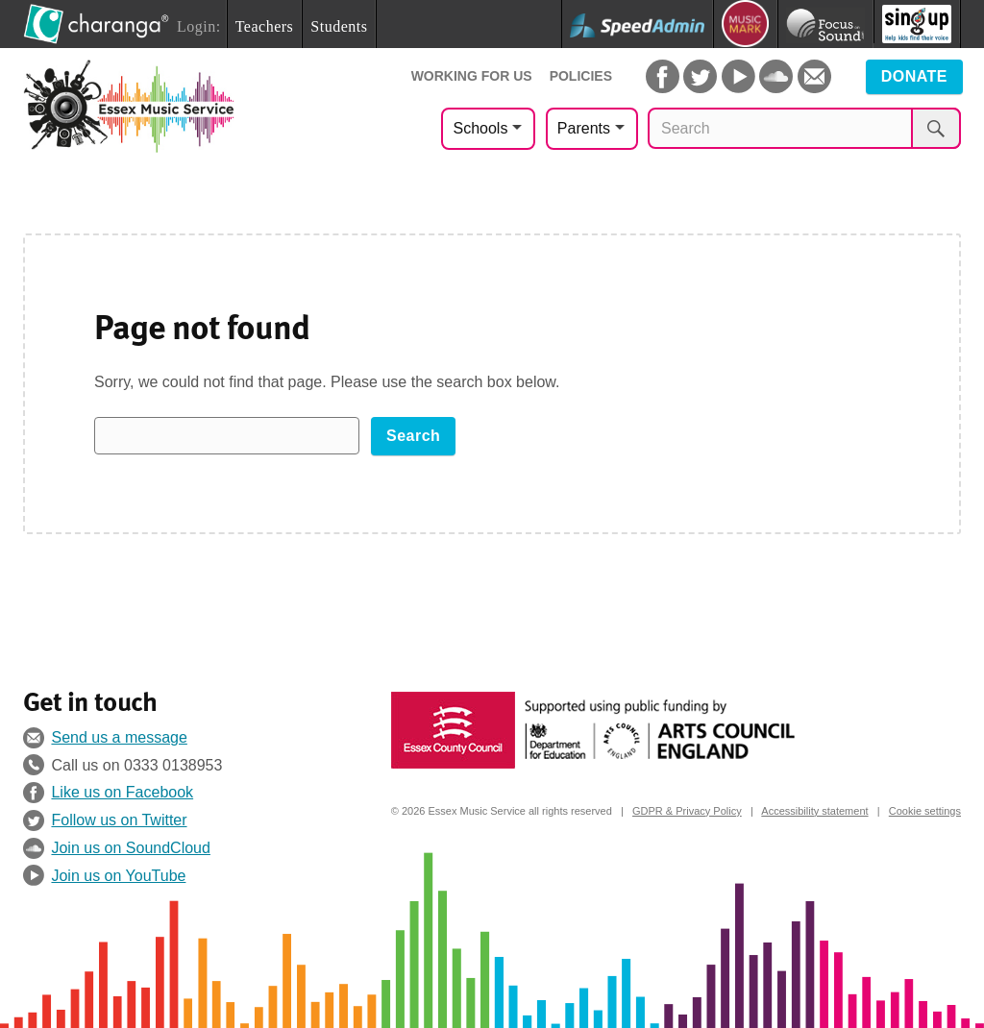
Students (338, 26)
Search (413, 436)
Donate (914, 76)
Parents (583, 128)
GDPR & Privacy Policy (687, 811)
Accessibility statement (814, 811)
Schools (480, 128)
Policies (581, 76)
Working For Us (471, 76)
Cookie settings (925, 811)
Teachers (264, 26)
